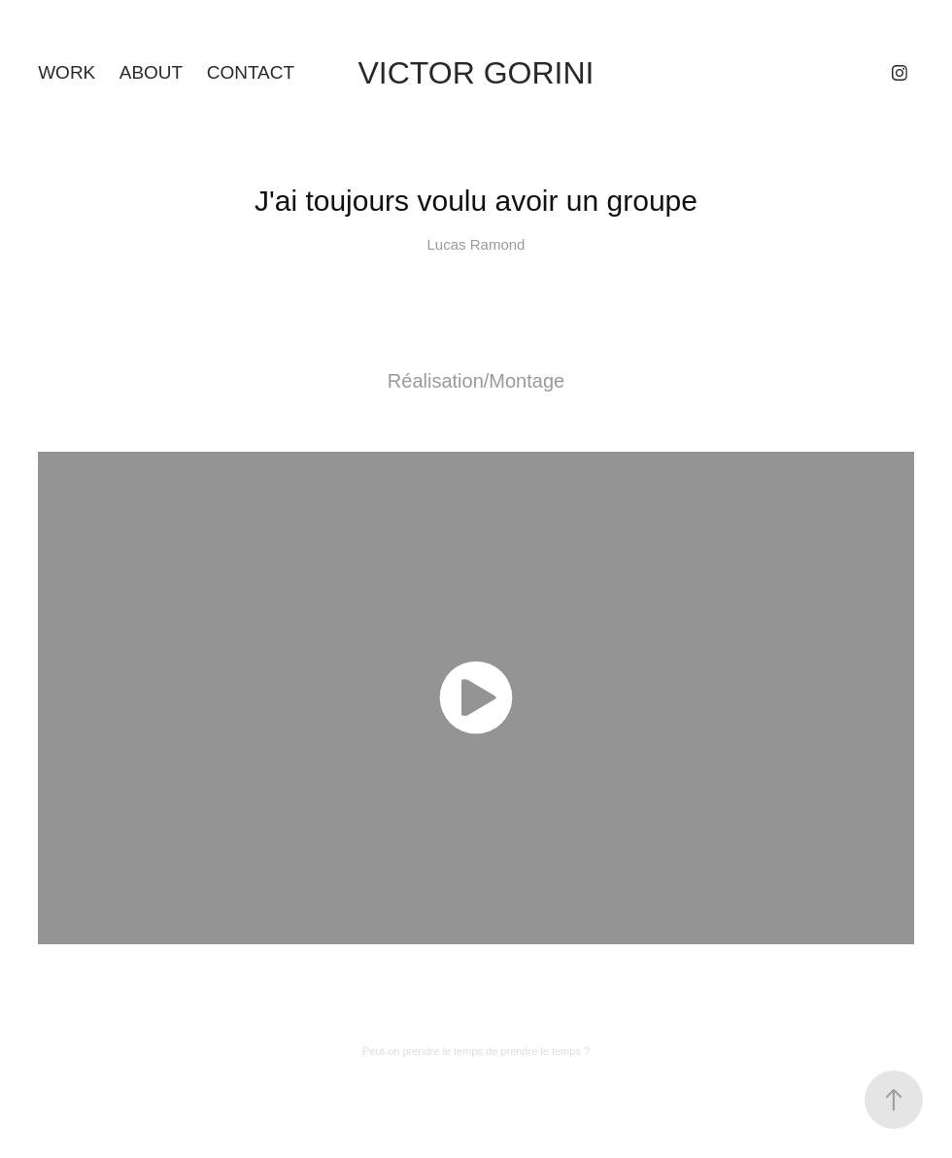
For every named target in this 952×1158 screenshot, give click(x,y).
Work (66, 72)
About (151, 72)
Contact (250, 72)
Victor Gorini (476, 72)
